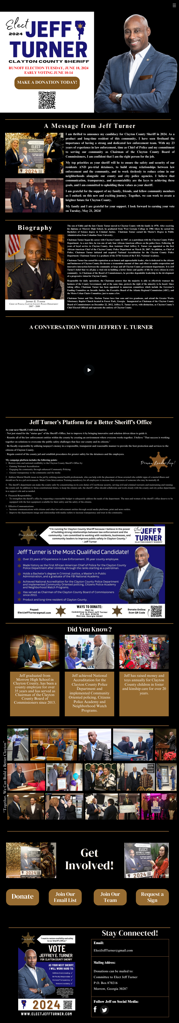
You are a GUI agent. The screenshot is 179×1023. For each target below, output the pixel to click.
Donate (23, 899)
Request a (152, 897)
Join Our (65, 897)
